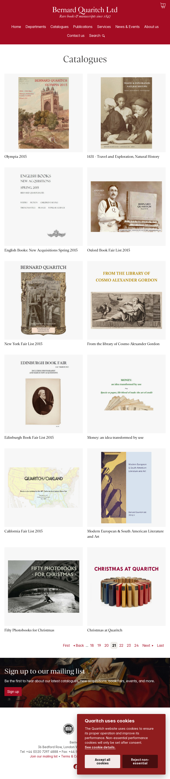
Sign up (13, 691)
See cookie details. (100, 747)
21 (114, 645)
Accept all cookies (102, 761)
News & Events (127, 26)
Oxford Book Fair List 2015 (108, 250)
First (66, 645)
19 (99, 645)
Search (94, 35)
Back (80, 645)
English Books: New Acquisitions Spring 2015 (41, 250)
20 (106, 645)
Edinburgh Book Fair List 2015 (29, 437)
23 (129, 645)
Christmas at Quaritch (104, 630)
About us (151, 26)
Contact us (76, 35)
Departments (35, 26)
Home (16, 26)
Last (160, 645)
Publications (83, 26)
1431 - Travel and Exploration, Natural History (123, 156)
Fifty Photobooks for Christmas (29, 630)
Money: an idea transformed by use (115, 437)
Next (146, 645)
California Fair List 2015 (23, 531)
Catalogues (59, 26)
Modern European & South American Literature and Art (125, 534)
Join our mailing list (44, 756)
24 (136, 645)
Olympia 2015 (15, 156)
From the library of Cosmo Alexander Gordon (123, 344)
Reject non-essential (140, 761)
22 (121, 645)
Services (104, 26)
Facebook (76, 766)
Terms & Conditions (75, 756)
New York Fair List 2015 (23, 344)
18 (92, 645)
